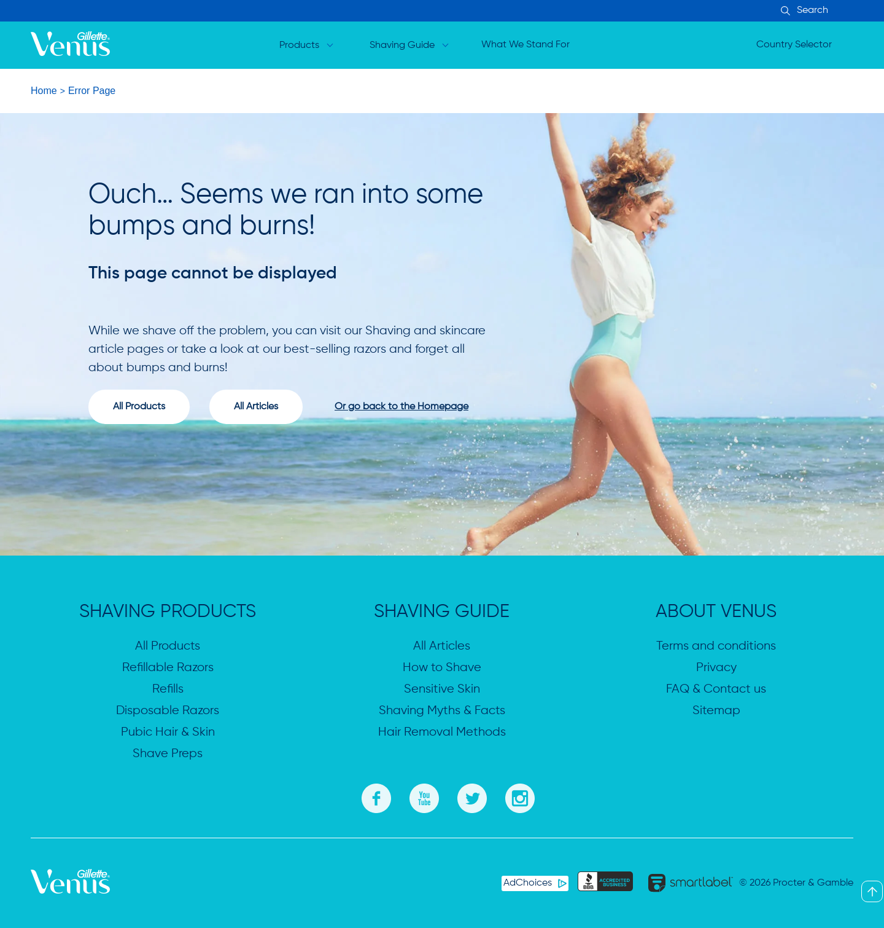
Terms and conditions (716, 646)
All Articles (441, 646)
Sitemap (716, 710)
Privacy (716, 667)
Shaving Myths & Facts (442, 710)
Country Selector (794, 45)
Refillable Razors (168, 667)
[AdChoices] (535, 883)
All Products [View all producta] (139, 407)
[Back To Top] (872, 891)
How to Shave (442, 667)
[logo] (70, 45)
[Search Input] (783, 12)
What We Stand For (525, 45)
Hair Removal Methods (442, 732)
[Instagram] (520, 796)
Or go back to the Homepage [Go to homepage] (401, 407)
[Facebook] (376, 796)
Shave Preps (168, 753)
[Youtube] (424, 796)
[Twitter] (472, 796)
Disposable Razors (167, 710)
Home (44, 90)
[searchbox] (835, 10)
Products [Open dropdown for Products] (299, 45)
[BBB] (605, 883)
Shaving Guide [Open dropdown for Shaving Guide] (402, 45)
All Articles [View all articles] (256, 407)
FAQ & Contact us (716, 689)
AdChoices (527, 883)
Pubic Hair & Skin (168, 732)
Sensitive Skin (442, 689)
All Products (167, 646)
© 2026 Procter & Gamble (796, 883)
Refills (168, 689)
